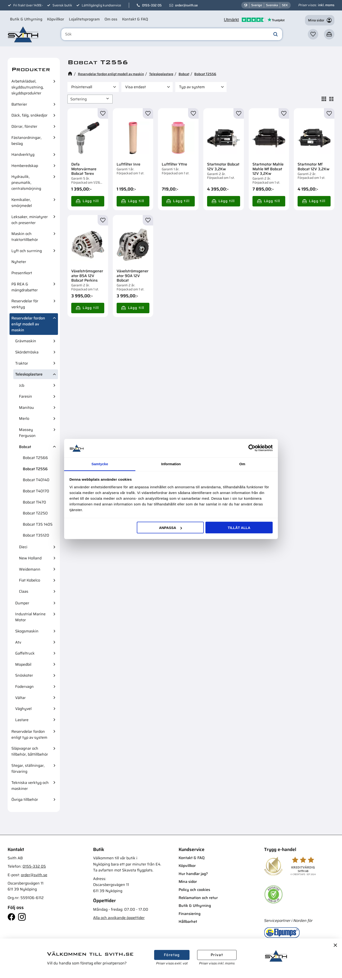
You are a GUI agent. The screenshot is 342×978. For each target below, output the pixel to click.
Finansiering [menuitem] (189, 914)
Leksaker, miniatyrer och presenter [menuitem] (29, 220)
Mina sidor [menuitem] (188, 882)
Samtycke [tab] (99, 464)
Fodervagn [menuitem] (24, 686)
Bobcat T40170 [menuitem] (36, 491)
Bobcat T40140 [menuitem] (36, 480)
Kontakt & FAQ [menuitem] (135, 19)
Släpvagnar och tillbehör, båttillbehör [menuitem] (29, 751)
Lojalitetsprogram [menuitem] (84, 19)
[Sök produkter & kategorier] (171, 34)
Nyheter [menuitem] (18, 262)
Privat (217, 955)
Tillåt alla (239, 528)
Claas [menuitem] (23, 591)
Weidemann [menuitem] (29, 569)
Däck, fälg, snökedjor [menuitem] (29, 115)
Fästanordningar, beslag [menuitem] (26, 141)
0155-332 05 (152, 5)
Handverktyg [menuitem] (22, 154)
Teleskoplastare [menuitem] (29, 374)
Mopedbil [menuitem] (23, 664)
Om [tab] (242, 464)
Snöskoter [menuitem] (24, 675)
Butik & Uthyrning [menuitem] (26, 19)
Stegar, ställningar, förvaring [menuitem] (28, 768)
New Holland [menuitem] (30, 558)
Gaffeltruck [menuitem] (25, 653)
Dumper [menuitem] (22, 603)
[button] (313, 34)
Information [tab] (171, 464)
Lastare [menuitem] (21, 720)
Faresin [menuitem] (25, 396)
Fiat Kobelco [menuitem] (29, 580)
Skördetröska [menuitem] (26, 352)
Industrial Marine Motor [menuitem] (30, 617)
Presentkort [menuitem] (21, 273)
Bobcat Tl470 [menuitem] (34, 502)
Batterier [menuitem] (19, 104)
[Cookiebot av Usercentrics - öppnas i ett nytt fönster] (252, 448)
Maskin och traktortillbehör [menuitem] (24, 237)
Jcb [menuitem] (21, 385)
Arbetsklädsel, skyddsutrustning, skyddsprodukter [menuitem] (27, 87)
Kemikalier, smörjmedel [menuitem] (21, 203)
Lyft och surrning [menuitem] (26, 251)
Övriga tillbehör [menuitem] (24, 799)
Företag (172, 955)
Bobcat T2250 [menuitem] (35, 513)
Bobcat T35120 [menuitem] (36, 535)
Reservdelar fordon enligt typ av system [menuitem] (29, 734)
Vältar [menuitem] (20, 698)
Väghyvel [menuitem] (23, 709)
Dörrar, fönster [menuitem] (24, 126)
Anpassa (170, 528)
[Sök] (275, 34)
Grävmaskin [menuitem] (25, 341)
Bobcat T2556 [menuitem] (35, 469)
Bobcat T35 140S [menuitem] (37, 524)
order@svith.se (186, 5)
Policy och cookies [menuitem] (194, 890)
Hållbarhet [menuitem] (188, 921)
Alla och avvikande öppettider (119, 918)
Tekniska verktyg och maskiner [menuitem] (30, 786)
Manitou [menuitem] (26, 408)
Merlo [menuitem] (24, 418)
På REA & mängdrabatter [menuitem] (24, 287)
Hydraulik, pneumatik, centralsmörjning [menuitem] (26, 182)
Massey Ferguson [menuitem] (27, 433)
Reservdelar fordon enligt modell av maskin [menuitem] (28, 324)
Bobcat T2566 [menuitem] (35, 458)
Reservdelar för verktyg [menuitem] (24, 304)
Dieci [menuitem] (23, 547)
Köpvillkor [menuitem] (55, 19)
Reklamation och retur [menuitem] (198, 898)
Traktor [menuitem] (21, 363)
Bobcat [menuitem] (25, 447)
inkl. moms (326, 5)
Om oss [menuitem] (110, 19)
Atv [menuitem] (18, 642)
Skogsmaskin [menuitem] (26, 631)
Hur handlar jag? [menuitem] (193, 874)
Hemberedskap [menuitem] (24, 166)
